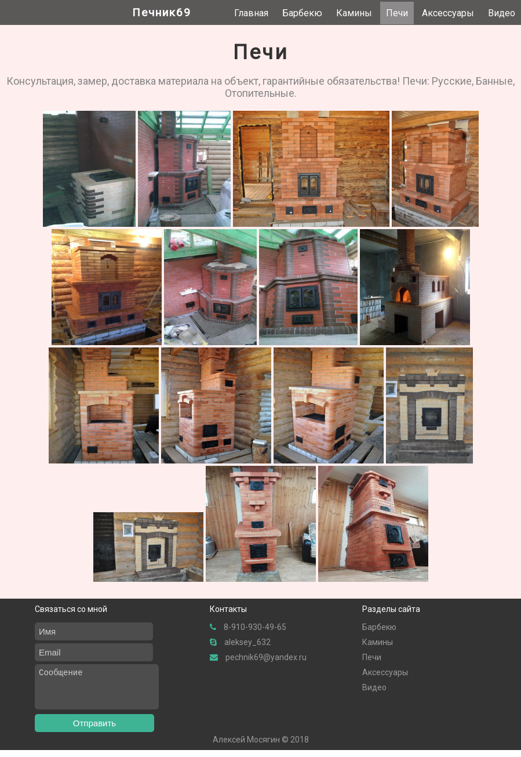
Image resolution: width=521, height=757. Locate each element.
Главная (251, 13)
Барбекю (302, 13)
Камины (354, 13)
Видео (501, 13)
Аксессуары (448, 13)
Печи (397, 13)
